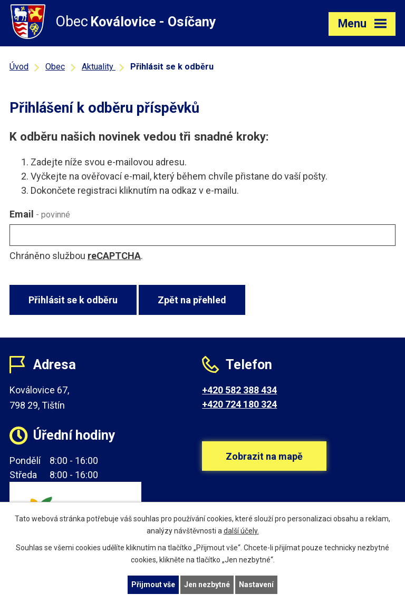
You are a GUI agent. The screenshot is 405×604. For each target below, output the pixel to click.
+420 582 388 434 (239, 389)
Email (39, 214)
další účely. (241, 531)
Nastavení (256, 584)
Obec (55, 67)
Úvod (18, 67)
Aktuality (98, 67)
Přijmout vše (153, 584)
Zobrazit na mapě (264, 456)
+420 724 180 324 (239, 404)
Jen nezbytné (207, 584)
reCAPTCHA (114, 255)
